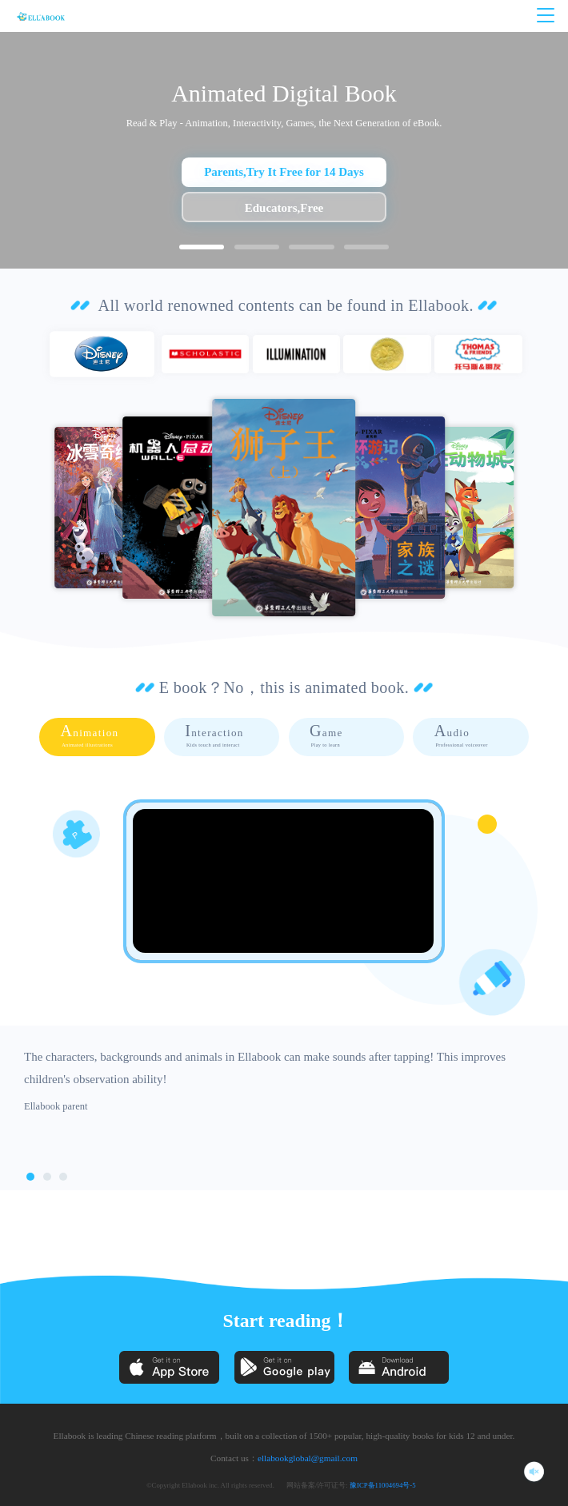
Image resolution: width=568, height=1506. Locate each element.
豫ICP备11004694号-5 (383, 1485)
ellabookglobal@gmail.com (308, 1458)
